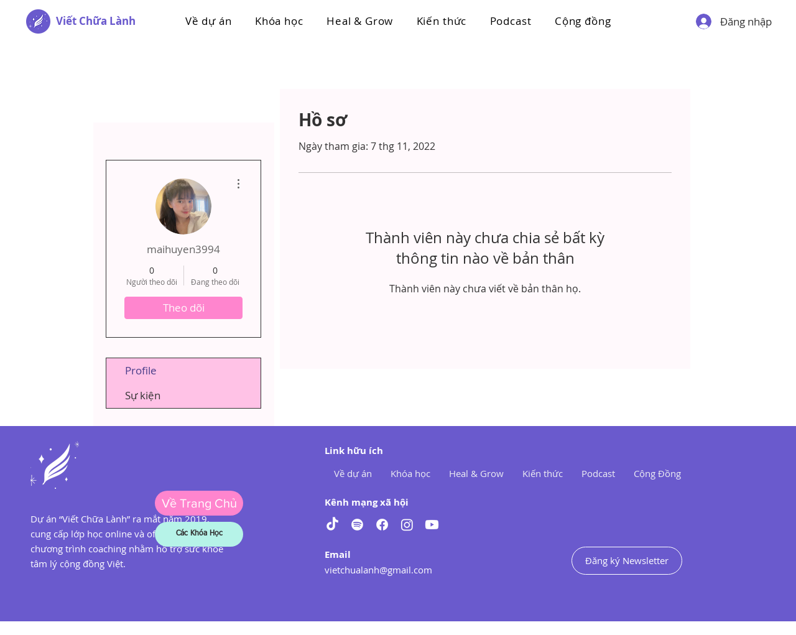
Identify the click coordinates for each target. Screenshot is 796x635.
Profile (141, 370)
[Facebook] (382, 524)
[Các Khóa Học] (199, 534)
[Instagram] (407, 524)
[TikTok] (332, 524)
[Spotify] (357, 524)
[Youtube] (432, 524)
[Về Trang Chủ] (199, 503)
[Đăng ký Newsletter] (627, 561)
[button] (279, 20)
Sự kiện (142, 395)
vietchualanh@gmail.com (378, 569)
